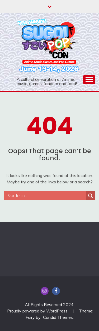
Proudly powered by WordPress (38, 311)
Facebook (56, 291)
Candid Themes (58, 317)
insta (45, 291)
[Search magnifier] (90, 195)
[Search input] (46, 195)
